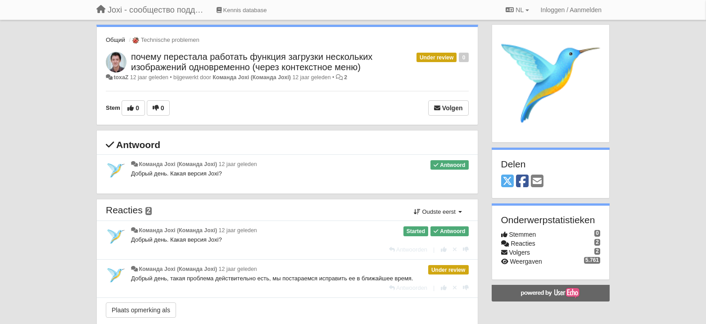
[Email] (537, 181)
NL (517, 10)
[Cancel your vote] (455, 249)
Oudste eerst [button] (438, 211)
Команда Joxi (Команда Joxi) (252, 77)
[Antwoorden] (408, 249)
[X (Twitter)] (507, 181)
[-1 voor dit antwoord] (466, 249)
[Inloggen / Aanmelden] (571, 10)
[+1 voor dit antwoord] (444, 249)
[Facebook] (522, 181)
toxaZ (120, 77)
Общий (115, 39)
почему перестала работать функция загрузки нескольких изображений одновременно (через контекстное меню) (251, 62)
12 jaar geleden (238, 164)
